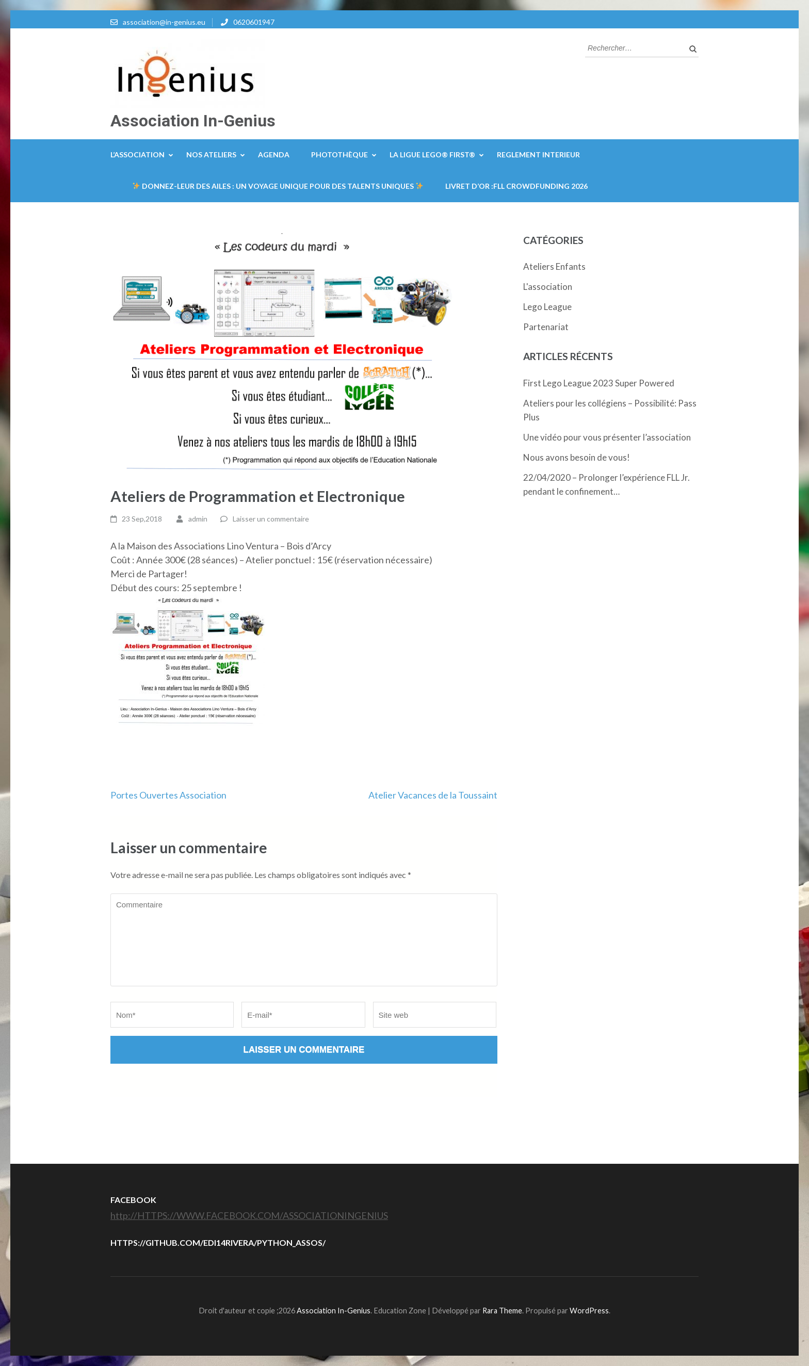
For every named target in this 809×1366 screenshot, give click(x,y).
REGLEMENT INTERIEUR (538, 154)
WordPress (589, 1310)
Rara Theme (502, 1310)
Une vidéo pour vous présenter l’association (607, 437)
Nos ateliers (211, 154)
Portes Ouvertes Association (168, 795)
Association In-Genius (193, 121)
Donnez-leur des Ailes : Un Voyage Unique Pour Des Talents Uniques (278, 186)
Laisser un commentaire (271, 518)
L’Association (137, 154)
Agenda (273, 154)
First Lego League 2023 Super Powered (598, 383)
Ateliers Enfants (554, 266)
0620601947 (253, 22)
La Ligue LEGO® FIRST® (432, 154)
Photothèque (339, 154)
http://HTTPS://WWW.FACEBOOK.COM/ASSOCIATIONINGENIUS (249, 1215)
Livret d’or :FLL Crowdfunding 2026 (516, 186)
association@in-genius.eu (164, 22)
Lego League (547, 306)
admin (197, 518)
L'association (547, 286)
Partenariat (546, 326)
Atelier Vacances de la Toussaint (432, 795)
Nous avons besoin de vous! (576, 457)
